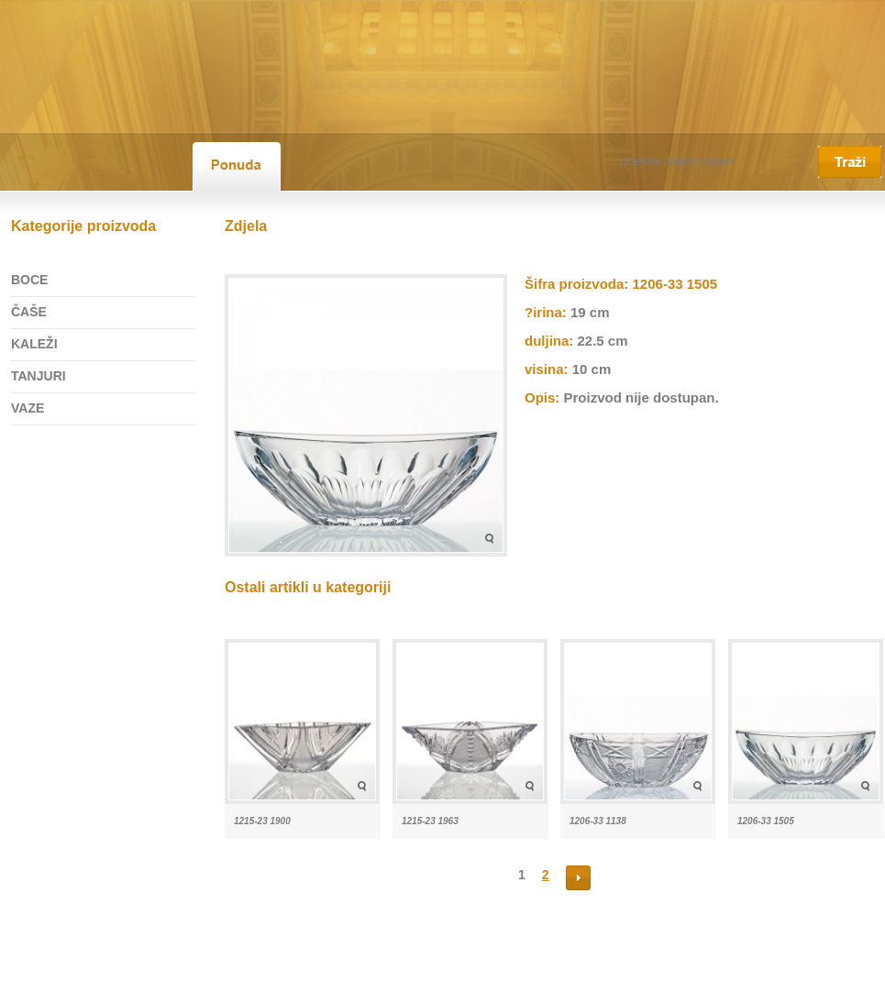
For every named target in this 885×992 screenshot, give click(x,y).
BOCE (29, 279)
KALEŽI (34, 343)
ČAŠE (29, 311)
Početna (22, 976)
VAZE (27, 408)
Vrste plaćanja (358, 976)
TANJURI (38, 376)
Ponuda (132, 976)
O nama (78, 976)
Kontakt (287, 976)
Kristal (237, 976)
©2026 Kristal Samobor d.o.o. (480, 976)
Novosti (187, 976)
